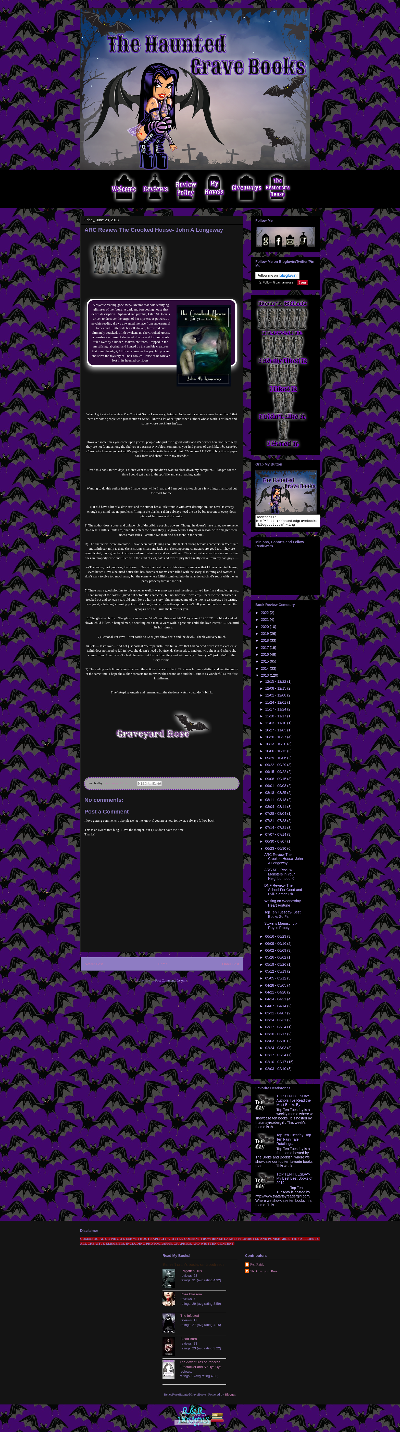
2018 (265, 643)
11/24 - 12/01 (276, 705)
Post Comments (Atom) (171, 980)
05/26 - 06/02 (276, 960)
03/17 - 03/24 (276, 1029)
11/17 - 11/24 (276, 711)
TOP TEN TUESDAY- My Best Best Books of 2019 (294, 1181)
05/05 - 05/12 (276, 980)
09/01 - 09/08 (276, 788)
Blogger (230, 1397)
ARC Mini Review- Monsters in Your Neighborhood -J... (280, 876)
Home (162, 964)
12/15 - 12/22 (276, 684)
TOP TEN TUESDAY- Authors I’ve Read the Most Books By (294, 1102)
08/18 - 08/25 (276, 795)
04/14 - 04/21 (276, 1001)
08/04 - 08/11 (276, 809)
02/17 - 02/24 (276, 1057)
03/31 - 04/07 (276, 1015)
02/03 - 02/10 (276, 1071)
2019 (265, 636)
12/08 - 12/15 (276, 691)
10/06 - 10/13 (276, 753)
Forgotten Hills (191, 1273)
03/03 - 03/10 (276, 1043)
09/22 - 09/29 (276, 767)
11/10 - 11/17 (276, 718)
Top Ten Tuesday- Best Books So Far (282, 916)
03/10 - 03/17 (276, 1036)
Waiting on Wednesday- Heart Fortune (283, 905)
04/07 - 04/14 (276, 1008)
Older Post (230, 964)
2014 (265, 671)
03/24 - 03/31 (276, 1022)
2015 (265, 664)
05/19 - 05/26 (276, 967)
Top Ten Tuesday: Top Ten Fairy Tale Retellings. (294, 1141)
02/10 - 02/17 (276, 1064)
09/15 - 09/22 (276, 774)
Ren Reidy (257, 1267)
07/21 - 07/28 (276, 823)
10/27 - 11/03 (276, 732)
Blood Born (188, 1341)
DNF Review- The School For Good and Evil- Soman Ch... (283, 892)
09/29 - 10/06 (276, 760)
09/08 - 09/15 (276, 781)
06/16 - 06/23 (276, 939)
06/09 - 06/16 (276, 946)
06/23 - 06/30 (276, 851)
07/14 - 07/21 (276, 830)
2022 (265, 615)
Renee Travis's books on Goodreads (193, 1266)
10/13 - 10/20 (276, 746)
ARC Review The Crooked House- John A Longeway (283, 861)
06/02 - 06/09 (276, 953)
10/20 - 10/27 (276, 739)
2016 (265, 657)
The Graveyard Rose (264, 1273)
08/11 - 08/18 (276, 802)
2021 (265, 622)
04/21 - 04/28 (276, 994)
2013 (265, 678)
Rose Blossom (191, 1296)
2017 (265, 650)
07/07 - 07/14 (276, 837)
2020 (265, 629)
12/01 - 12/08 (276, 697)
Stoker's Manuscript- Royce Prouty (280, 928)
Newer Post (93, 964)
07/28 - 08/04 (276, 816)
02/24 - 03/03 (276, 1050)
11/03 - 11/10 (276, 725)
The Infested (189, 1318)
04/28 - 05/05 (276, 988)
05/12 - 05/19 (276, 974)
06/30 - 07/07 (276, 844)
